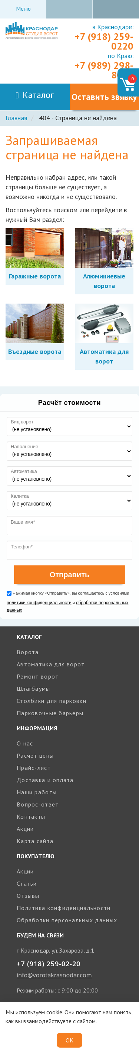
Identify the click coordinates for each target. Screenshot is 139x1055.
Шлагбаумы (33, 688)
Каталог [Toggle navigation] (35, 95)
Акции (25, 828)
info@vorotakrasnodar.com (54, 975)
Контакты (31, 816)
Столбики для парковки (51, 700)
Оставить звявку (104, 96)
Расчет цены (35, 755)
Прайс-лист (34, 767)
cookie (54, 1012)
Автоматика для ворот (51, 664)
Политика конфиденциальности (64, 908)
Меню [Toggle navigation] (23, 8)
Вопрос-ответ (38, 804)
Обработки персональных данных (67, 920)
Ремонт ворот (38, 676)
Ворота (28, 652)
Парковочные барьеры (50, 713)
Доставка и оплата (45, 780)
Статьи (27, 883)
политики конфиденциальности (39, 602)
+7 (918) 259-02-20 (48, 963)
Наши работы (37, 792)
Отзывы (28, 895)
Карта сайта (35, 841)
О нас (25, 743)
